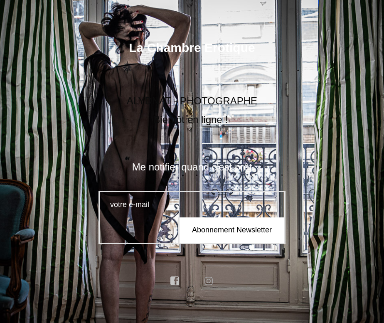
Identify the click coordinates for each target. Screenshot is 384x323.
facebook (175, 281)
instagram (209, 281)
